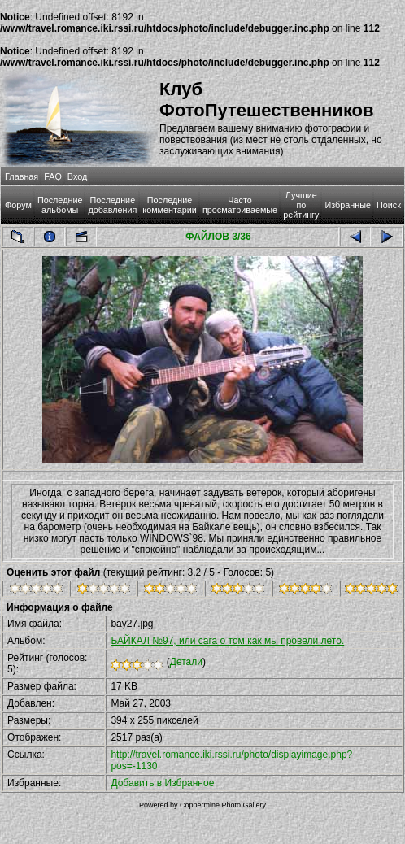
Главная (21, 176)
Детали (186, 662)
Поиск (389, 205)
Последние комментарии (169, 205)
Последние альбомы (60, 205)
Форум (18, 205)
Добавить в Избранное (162, 783)
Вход (77, 176)
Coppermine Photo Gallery (223, 805)
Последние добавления (112, 205)
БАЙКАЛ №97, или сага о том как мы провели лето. (227, 640)
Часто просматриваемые (239, 205)
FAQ (53, 176)
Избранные (347, 205)
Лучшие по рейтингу (301, 205)
